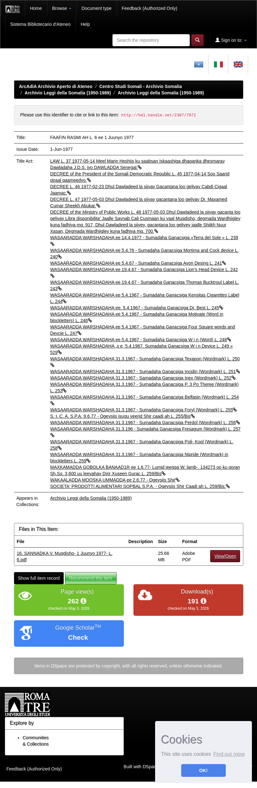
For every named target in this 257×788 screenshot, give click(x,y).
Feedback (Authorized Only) (149, 8)
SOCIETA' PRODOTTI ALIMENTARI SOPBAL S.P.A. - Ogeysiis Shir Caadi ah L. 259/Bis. (140, 486)
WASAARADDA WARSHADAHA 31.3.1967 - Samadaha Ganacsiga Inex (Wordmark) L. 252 (143, 377)
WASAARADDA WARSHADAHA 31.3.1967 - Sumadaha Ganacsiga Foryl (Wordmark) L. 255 (143, 409)
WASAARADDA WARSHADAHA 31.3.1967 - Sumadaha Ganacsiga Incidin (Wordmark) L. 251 (145, 371)
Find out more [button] (229, 754)
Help (85, 24)
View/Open (225, 556)
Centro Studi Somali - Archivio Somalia (140, 86)
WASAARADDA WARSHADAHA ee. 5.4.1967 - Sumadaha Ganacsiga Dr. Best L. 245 (136, 307)
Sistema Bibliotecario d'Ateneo (40, 24)
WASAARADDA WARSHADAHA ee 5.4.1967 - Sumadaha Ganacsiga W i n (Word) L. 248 (140, 339)
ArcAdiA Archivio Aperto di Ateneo (56, 86)
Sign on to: (231, 40)
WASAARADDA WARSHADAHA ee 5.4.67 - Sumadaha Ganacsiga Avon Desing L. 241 (138, 263)
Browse (62, 8)
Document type (96, 8)
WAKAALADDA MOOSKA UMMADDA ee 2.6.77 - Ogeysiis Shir (115, 479)
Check (78, 637)
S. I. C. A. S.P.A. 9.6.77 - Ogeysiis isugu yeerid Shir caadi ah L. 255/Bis (122, 416)
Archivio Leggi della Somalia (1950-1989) (68, 92)
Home (36, 8)
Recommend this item (90, 578)
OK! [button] (203, 770)
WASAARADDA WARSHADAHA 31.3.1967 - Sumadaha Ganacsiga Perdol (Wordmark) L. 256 (145, 422)
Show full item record (39, 578)
